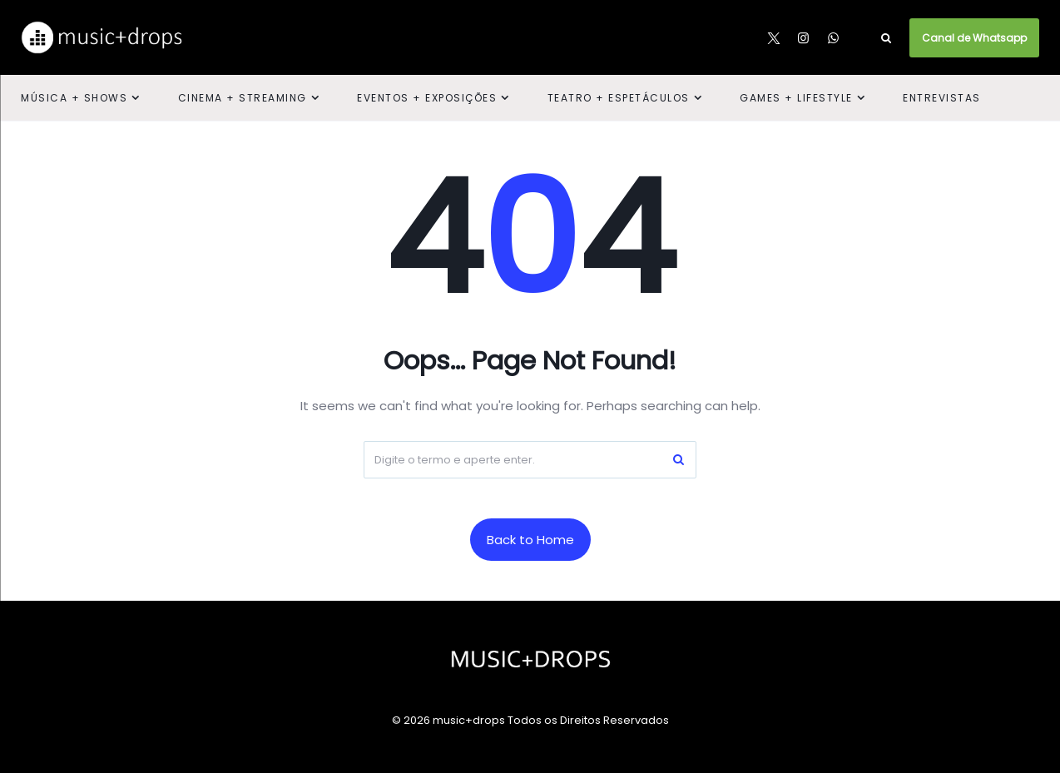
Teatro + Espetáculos (618, 98)
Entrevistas (942, 98)
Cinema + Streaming (242, 98)
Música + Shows (74, 98)
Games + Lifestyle (796, 98)
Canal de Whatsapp (974, 38)
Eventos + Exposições (427, 98)
